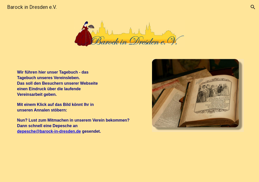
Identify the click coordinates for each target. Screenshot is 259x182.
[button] (253, 7)
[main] (80, 100)
